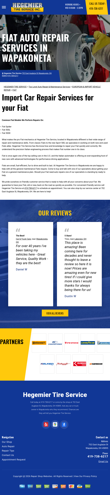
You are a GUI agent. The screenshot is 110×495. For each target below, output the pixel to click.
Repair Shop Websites (41, 476)
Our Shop (7, 442)
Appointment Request (14, 459)
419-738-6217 (96, 8)
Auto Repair (8, 446)
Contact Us (8, 455)
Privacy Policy (90, 476)
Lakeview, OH (80, 239)
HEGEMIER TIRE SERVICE (15, 87)
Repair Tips (8, 450)
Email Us (103, 461)
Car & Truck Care (23, 239)
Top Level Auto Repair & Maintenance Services (49, 87)
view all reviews (55, 313)
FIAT (15, 90)
